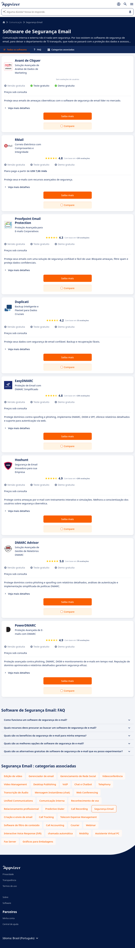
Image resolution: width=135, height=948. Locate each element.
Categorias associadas (61, 49)
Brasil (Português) (26, 938)
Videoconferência (112, 776)
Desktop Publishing (44, 784)
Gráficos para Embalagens (38, 841)
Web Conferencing (87, 792)
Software (7, 903)
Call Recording (79, 808)
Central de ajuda (10, 924)
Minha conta (9, 918)
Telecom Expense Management (78, 817)
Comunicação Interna (51, 800)
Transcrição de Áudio (16, 792)
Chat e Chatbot (83, 784)
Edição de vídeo (13, 776)
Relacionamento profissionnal (21, 808)
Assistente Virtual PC (107, 833)
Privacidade (8, 874)
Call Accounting (55, 825)
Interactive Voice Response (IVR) (22, 833)
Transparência (9, 880)
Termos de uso (10, 886)
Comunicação (15, 22)
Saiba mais (67, 116)
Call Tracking (46, 817)
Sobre (5, 897)
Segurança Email (104, 808)
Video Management (15, 784)
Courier (75, 825)
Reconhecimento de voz (85, 800)
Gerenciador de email (41, 776)
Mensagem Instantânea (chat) (52, 792)
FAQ (37, 49)
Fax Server (10, 841)
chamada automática (60, 833)
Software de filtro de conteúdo (22, 825)
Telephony (104, 784)
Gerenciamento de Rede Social (78, 776)
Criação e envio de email (18, 817)
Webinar (91, 825)
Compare (69, 126)
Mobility (84, 833)
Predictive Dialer (54, 808)
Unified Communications (18, 800)
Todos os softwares (15, 49)
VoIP (65, 784)
